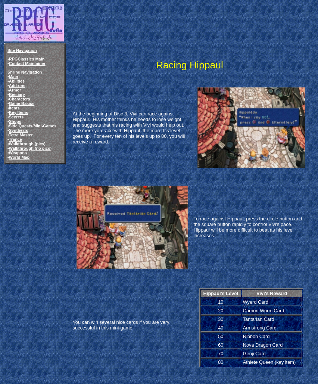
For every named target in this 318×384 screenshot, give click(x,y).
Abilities (17, 81)
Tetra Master (21, 135)
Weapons (18, 153)
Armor (15, 90)
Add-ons (17, 85)
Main (13, 76)
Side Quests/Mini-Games (33, 126)
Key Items (18, 112)
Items (14, 108)
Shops (15, 121)
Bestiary (17, 94)
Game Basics (21, 103)
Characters (19, 99)
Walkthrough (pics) (27, 144)
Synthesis (18, 130)
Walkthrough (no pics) (30, 148)
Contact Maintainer (27, 63)
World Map (19, 157)
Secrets (16, 117)
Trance (15, 139)
